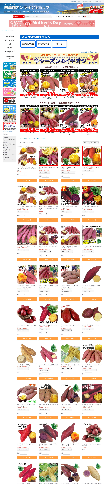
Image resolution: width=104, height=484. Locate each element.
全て (21, 138)
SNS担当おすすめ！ (10, 57)
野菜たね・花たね (9, 40)
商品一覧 (7, 30)
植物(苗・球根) (10, 36)
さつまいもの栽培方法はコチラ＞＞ (88, 52)
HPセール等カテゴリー (10, 52)
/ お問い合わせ (98, 1)
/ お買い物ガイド (74, 1)
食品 (10, 44)
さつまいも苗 (35, 138)
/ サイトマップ (91, 1)
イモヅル (43, 138)
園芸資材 (9, 47)
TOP (3, 30)
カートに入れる (27, 180)
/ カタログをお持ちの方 (83, 1)
